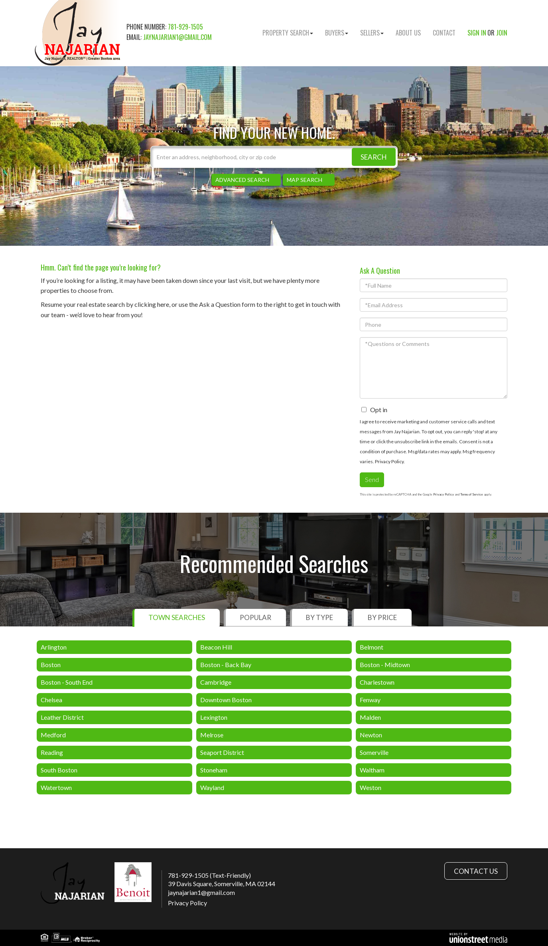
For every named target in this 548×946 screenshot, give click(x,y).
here (163, 304)
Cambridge (215, 682)
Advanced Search (242, 179)
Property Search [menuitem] (287, 33)
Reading (52, 752)
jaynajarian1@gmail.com (177, 37)
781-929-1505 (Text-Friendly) (209, 875)
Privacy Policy (389, 461)
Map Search (304, 179)
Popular (255, 617)
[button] (374, 157)
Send (372, 479)
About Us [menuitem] (408, 33)
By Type (319, 617)
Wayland (212, 787)
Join (501, 33)
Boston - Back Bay (225, 664)
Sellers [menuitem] (372, 33)
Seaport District (222, 752)
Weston (370, 787)
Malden (370, 717)
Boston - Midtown (385, 664)
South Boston (59, 770)
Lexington (213, 717)
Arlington (54, 647)
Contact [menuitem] (444, 33)
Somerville (374, 752)
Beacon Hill (216, 647)
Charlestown (377, 682)
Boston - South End (67, 682)
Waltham (372, 770)
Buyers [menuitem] (336, 33)
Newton (371, 735)
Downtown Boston (226, 699)
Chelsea (51, 699)
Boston (51, 664)
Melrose (211, 735)
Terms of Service (471, 494)
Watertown (56, 787)
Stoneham (213, 770)
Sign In (476, 33)
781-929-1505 (185, 27)
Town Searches (176, 617)
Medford (53, 735)
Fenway (370, 699)
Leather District (62, 717)
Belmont (371, 647)
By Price (382, 617)
